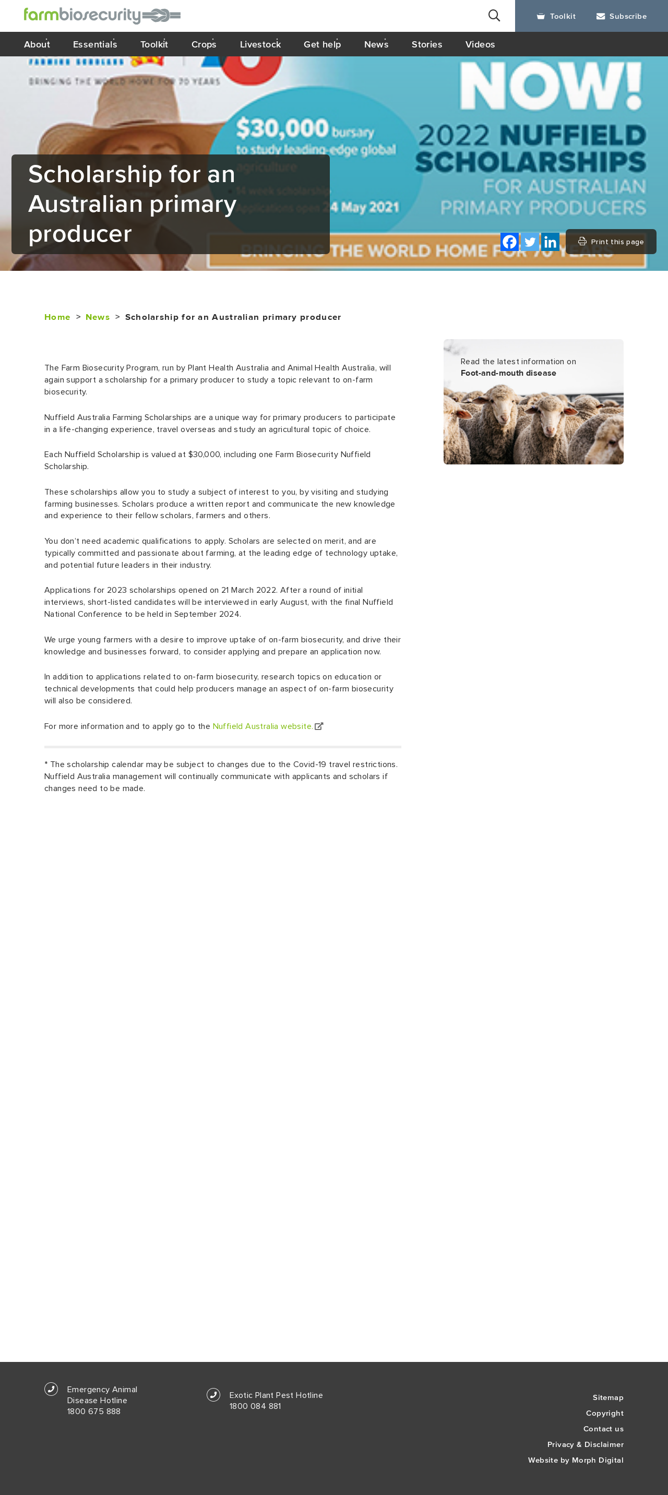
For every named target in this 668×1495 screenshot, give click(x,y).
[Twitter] (530, 242)
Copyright (605, 1412)
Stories (427, 44)
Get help (322, 44)
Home (57, 317)
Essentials (95, 44)
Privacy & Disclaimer (585, 1444)
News (376, 44)
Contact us (603, 1428)
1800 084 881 (255, 1406)
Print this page (611, 241)
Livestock (260, 44)
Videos (480, 44)
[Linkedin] (550, 242)
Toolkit (556, 15)
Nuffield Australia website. (268, 726)
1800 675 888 (94, 1411)
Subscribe (622, 15)
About (37, 44)
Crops (204, 44)
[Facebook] (509, 242)
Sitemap (608, 1397)
